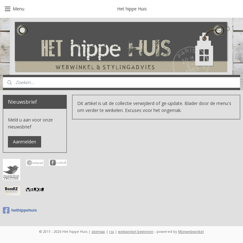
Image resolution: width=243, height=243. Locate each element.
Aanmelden (24, 142)
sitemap (98, 231)
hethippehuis (20, 210)
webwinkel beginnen (135, 231)
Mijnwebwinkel (191, 231)
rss (111, 231)
